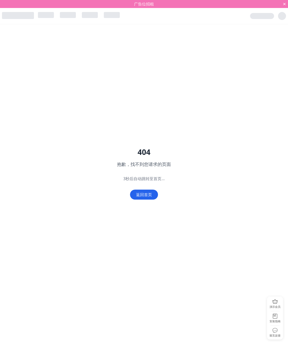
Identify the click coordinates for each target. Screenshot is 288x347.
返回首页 (144, 194)
